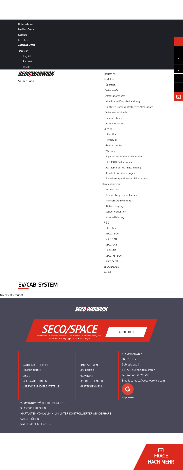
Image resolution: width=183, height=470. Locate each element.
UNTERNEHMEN (91, 386)
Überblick (110, 84)
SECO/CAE (111, 244)
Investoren (24, 40)
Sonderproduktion (115, 211)
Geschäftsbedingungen (32, 456)
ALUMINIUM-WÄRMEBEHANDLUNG (43, 403)
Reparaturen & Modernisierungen (124, 156)
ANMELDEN (126, 332)
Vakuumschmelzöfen (116, 112)
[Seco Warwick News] (178, 41)
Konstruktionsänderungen (120, 173)
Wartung (110, 151)
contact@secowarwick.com (148, 380)
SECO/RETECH (113, 255)
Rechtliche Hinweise (30, 451)
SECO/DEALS (111, 266)
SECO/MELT (111, 261)
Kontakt (108, 272)
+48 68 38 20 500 (138, 375)
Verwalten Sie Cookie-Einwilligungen (39, 467)
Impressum (25, 446)
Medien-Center (26, 29)
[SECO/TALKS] (178, 78)
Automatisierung (114, 123)
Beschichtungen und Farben (121, 195)
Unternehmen (26, 24)
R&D (106, 222)
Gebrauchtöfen (113, 118)
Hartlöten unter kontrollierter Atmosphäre (129, 107)
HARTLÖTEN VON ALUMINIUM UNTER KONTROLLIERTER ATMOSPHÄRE (66, 413)
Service (108, 128)
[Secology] (178, 87)
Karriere (22, 34)
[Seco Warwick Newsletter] (178, 50)
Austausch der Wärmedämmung (123, 167)
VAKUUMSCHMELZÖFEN (36, 424)
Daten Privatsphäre (30, 461)
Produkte (109, 79)
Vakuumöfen (112, 90)
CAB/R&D (110, 250)
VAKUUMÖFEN (30, 419)
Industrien (109, 74)
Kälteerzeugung (114, 206)
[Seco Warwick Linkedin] (178, 59)
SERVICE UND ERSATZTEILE (42, 386)
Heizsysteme (112, 189)
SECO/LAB (111, 239)
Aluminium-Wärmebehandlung (122, 101)
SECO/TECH (112, 233)
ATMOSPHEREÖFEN (33, 408)
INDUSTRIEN (32, 370)
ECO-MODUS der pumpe (119, 162)
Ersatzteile (111, 140)
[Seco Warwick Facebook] (178, 69)
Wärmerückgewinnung (118, 200)
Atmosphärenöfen (115, 96)
